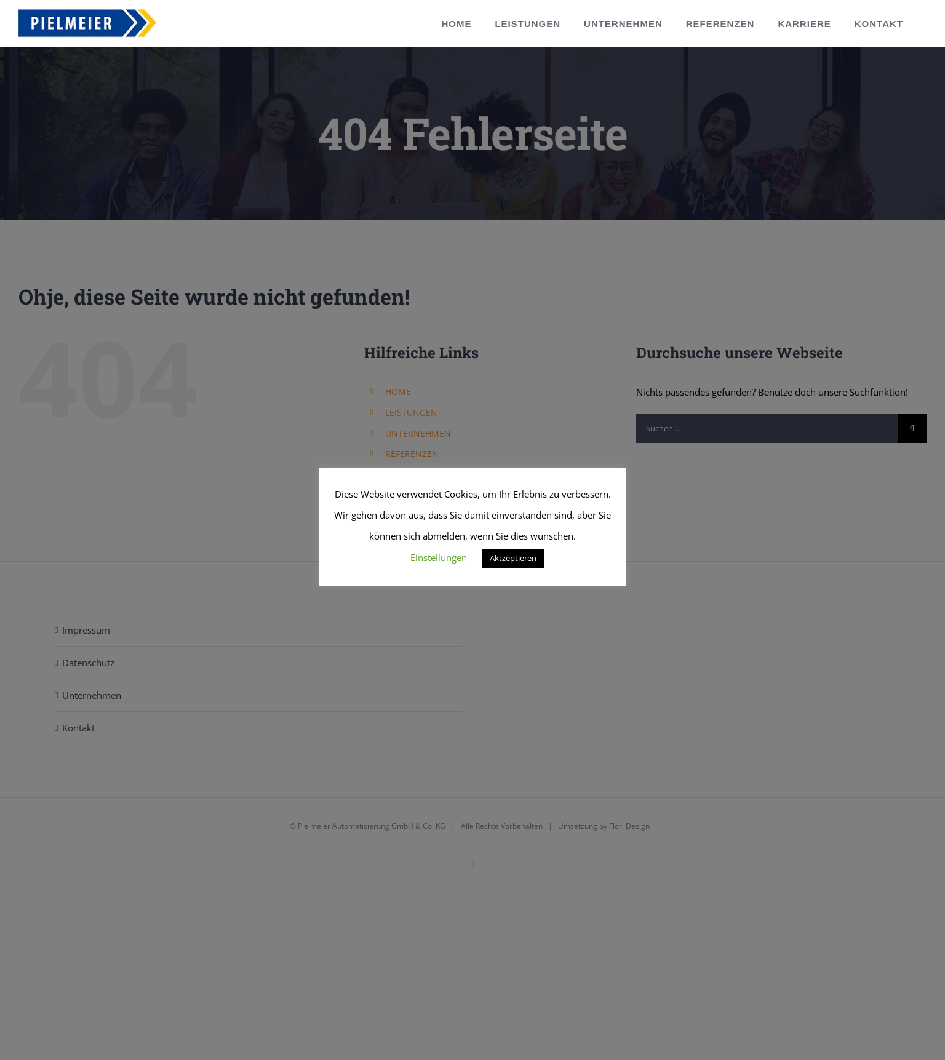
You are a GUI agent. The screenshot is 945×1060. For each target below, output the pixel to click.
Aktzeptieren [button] (513, 558)
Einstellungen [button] (438, 557)
